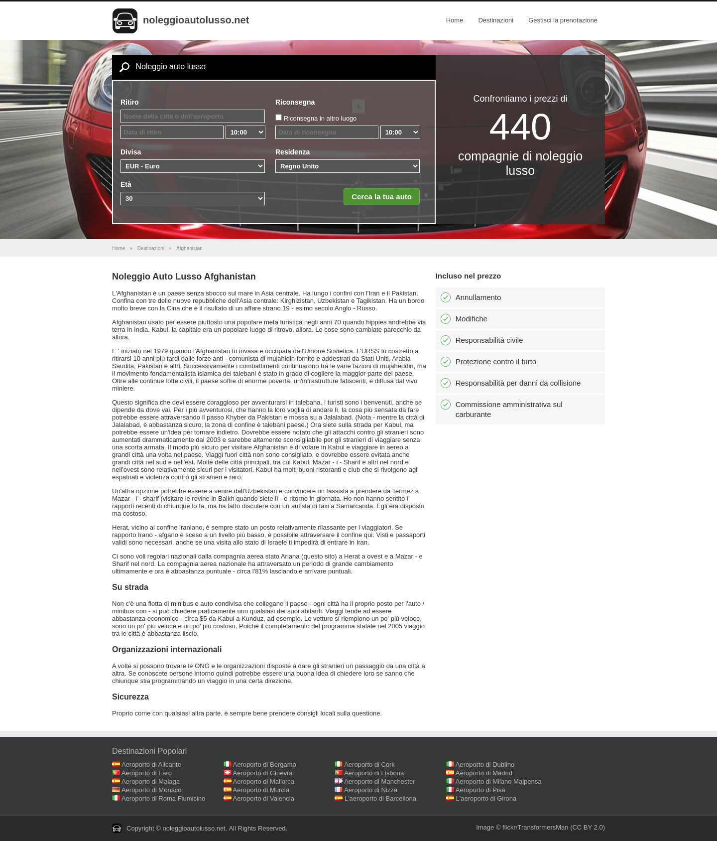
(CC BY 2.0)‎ (587, 827)
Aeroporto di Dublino (485, 764)
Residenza (292, 152)
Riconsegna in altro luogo (320, 118)
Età (125, 184)
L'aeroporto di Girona (486, 798)
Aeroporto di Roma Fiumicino (163, 798)
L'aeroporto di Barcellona (380, 798)
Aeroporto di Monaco (151, 790)
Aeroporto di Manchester (379, 781)
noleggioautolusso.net (196, 19)
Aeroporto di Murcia (261, 790)
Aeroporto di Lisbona (374, 773)
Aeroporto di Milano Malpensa (499, 781)
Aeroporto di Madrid (484, 773)
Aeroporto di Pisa (480, 790)
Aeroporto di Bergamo (264, 764)
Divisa (130, 152)
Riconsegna (295, 102)
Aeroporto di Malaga (150, 781)
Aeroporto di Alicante (151, 764)
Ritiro (129, 102)
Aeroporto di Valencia (263, 798)
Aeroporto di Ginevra (263, 773)
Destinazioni (495, 20)
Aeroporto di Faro (146, 773)
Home (455, 20)
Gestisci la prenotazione (563, 20)
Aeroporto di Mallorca (264, 781)
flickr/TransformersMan (535, 827)
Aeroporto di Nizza (370, 790)
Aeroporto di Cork (369, 764)
